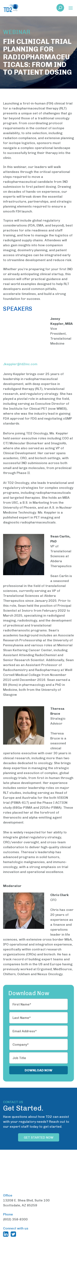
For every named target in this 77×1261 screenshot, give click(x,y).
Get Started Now (38, 1130)
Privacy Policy (38, 1254)
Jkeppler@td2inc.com (20, 357)
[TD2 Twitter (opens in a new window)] (14, 1212)
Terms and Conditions (51, 1249)
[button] (71, 8)
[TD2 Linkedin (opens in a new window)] (6, 1212)
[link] (60, 9)
